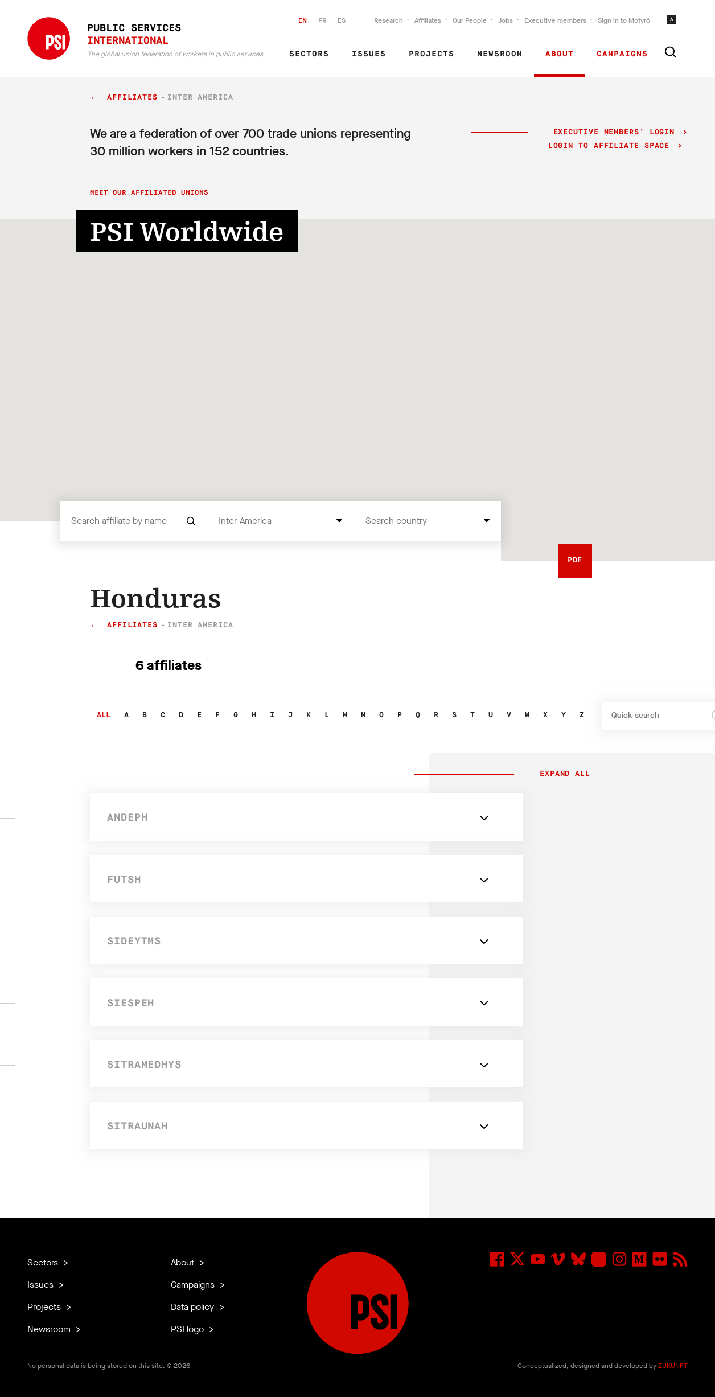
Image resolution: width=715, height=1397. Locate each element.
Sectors (309, 54)
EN (302, 20)
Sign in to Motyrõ (624, 20)
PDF (575, 560)
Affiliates (427, 20)
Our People (470, 20)
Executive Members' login (614, 132)
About (559, 54)
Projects (431, 54)
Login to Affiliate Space (611, 146)
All (103, 715)
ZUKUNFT (673, 1365)
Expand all (562, 774)
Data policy (193, 1307)
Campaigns (622, 54)
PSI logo (188, 1329)
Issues (369, 54)
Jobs (505, 20)
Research (388, 20)
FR (322, 20)
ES (342, 20)
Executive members (555, 20)
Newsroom (500, 54)
